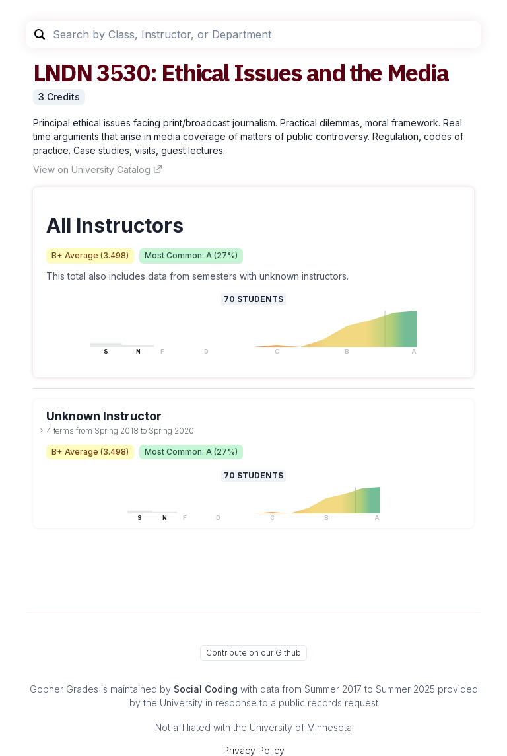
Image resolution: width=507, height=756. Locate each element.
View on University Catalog (97, 169)
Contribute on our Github (253, 653)
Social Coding (206, 689)
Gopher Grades (64, 689)
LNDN (62, 72)
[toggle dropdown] (42, 430)
